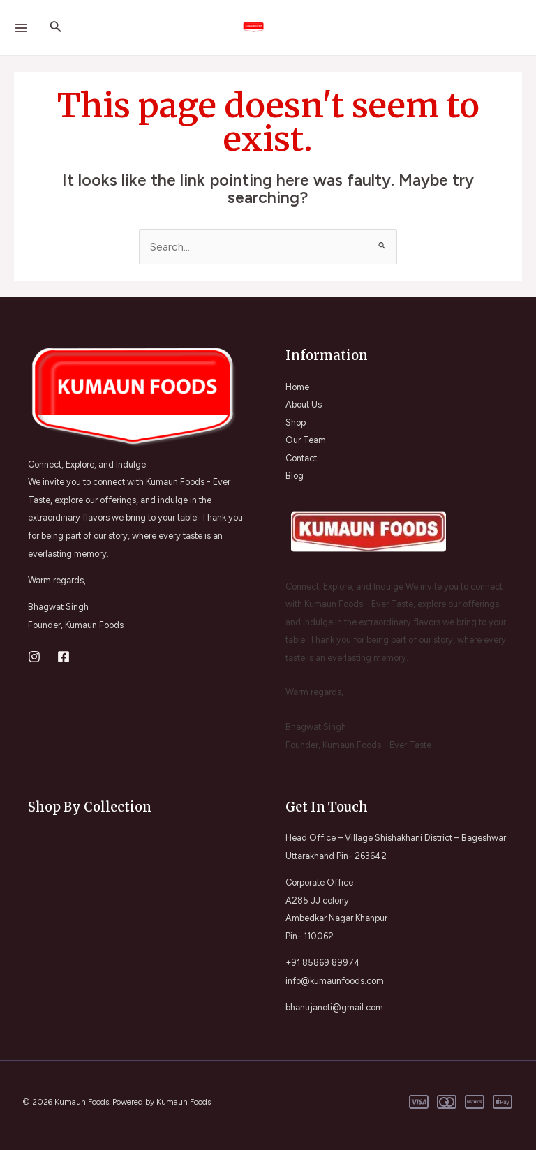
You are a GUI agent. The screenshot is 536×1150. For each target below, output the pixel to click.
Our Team (305, 440)
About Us (303, 404)
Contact (301, 458)
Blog (294, 475)
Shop (295, 422)
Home (297, 387)
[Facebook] (63, 656)
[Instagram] (34, 656)
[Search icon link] (56, 28)
